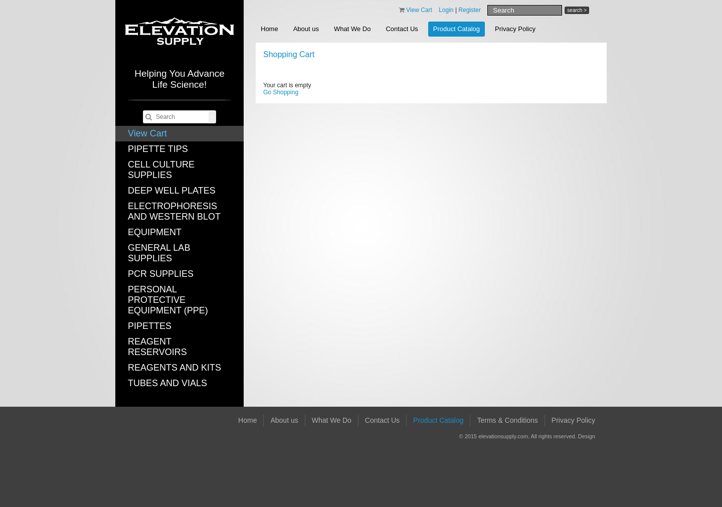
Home (269, 29)
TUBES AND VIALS (167, 383)
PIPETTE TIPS (158, 149)
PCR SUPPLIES (161, 274)
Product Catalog (456, 29)
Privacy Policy (515, 29)
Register (469, 10)
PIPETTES (149, 326)
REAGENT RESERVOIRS (157, 346)
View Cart (147, 133)
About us (306, 29)
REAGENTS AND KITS (174, 368)
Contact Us (402, 29)
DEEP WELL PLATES (172, 191)
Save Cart (575, 70)
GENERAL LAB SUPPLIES (159, 253)
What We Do (352, 29)
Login (446, 10)
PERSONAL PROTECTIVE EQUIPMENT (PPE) (168, 299)
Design (586, 436)
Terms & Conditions (507, 420)
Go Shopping (280, 92)
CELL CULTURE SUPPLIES (161, 169)
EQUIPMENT (155, 232)
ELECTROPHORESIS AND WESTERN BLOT (174, 211)
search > (577, 10)
